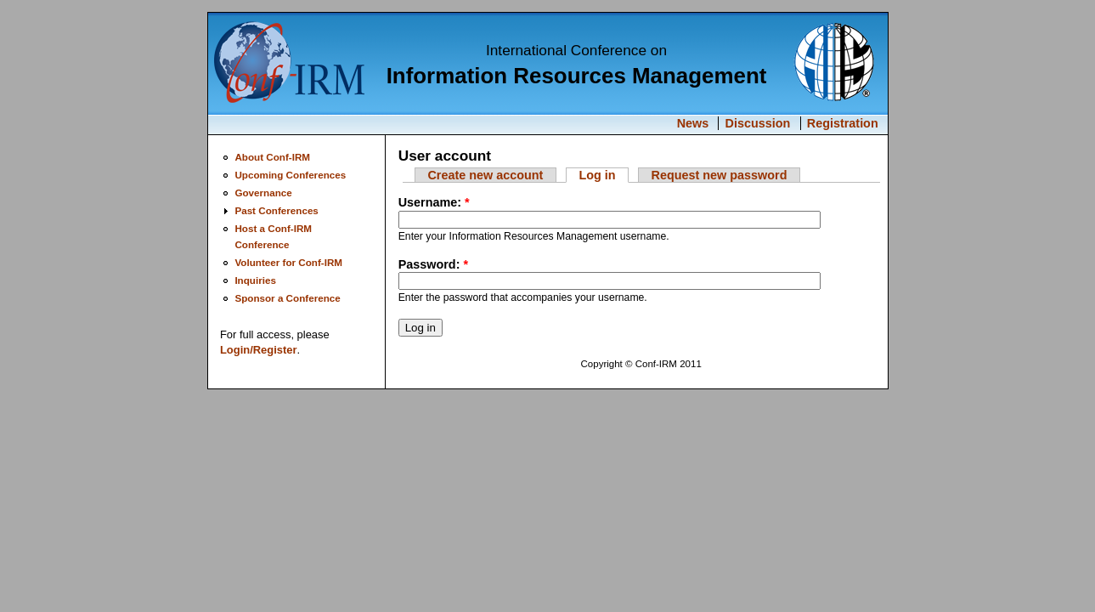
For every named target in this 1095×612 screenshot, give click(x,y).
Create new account (485, 175)
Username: (434, 202)
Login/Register (258, 349)
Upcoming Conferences (290, 174)
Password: (433, 264)
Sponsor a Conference (287, 297)
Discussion (758, 123)
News (693, 123)
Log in (597, 175)
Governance (262, 192)
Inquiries (255, 280)
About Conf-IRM (272, 156)
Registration (842, 123)
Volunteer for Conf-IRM (288, 262)
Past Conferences (276, 210)
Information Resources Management (577, 76)
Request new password (719, 175)
